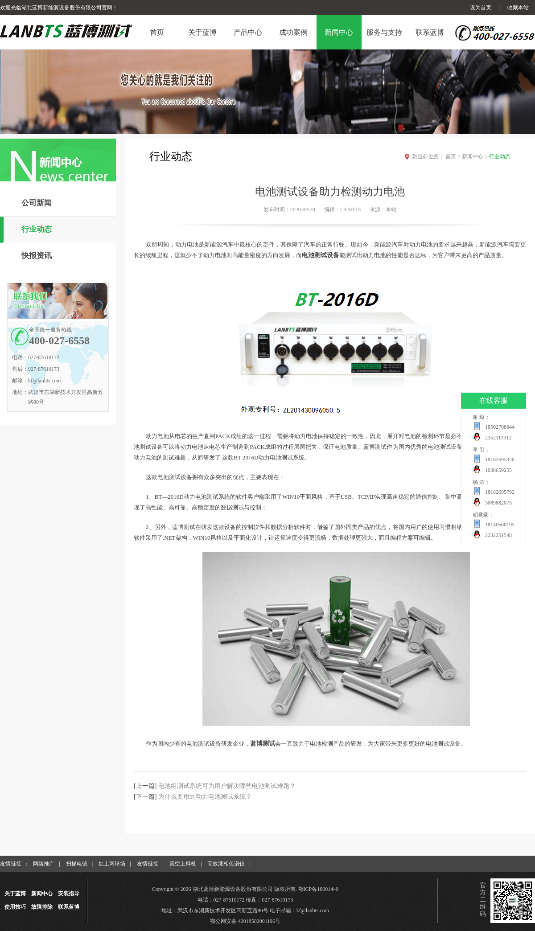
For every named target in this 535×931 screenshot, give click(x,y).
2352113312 (498, 438)
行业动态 (36, 229)
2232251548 (498, 535)
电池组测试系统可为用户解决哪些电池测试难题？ (227, 786)
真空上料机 (182, 864)
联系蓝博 (68, 907)
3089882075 (498, 503)
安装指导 (68, 893)
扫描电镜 (76, 864)
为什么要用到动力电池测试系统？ (205, 796)
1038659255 (498, 470)
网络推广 (43, 864)
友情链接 (147, 864)
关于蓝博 (15, 893)
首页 (453, 156)
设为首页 (480, 7)
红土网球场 (112, 864)
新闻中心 (475, 156)
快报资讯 (36, 255)
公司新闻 (36, 203)
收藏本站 (518, 7)
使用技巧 (15, 907)
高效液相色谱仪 (226, 864)
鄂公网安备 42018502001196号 (245, 921)
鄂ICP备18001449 (318, 889)
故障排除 (42, 907)
